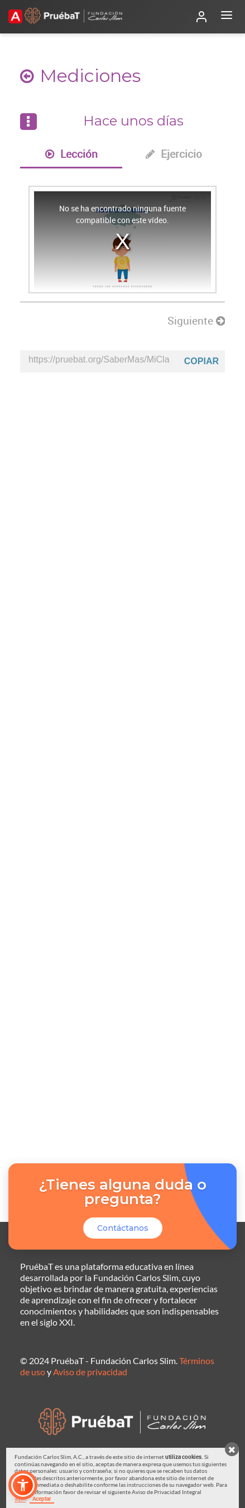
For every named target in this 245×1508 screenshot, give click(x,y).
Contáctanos (122, 1228)
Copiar (201, 361)
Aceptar (41, 1498)
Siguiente (196, 320)
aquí (20, 1498)
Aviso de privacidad (90, 1371)
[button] (23, 1485)
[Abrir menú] (227, 17)
